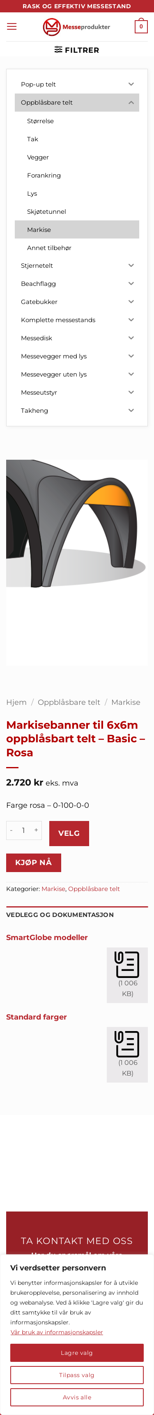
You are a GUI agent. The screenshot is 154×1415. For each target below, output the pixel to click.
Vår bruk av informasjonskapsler (57, 1332)
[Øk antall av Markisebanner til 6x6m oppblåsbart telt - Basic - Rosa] (36, 830)
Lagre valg (77, 1353)
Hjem (16, 702)
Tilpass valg (76, 1375)
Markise (125, 702)
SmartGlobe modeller (47, 937)
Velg (69, 833)
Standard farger (36, 1017)
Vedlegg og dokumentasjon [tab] (60, 915)
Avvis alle (77, 1397)
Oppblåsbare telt (69, 702)
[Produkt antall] (23, 830)
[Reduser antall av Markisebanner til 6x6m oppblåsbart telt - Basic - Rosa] (11, 830)
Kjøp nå (33, 862)
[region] (77, 1334)
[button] (12, 27)
